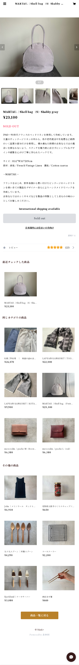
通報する (72, 235)
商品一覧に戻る (39, 615)
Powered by (39, 635)
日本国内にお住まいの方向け (39, 227)
